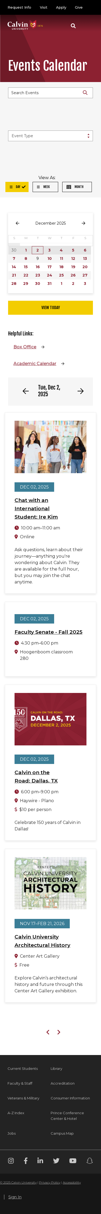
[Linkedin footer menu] (40, 1161)
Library (56, 1068)
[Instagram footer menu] (11, 1161)
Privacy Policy (49, 1182)
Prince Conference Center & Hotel (67, 1116)
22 (25, 275)
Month (75, 187)
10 (49, 258)
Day (15, 187)
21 (14, 275)
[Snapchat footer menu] (89, 1161)
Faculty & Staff (20, 1083)
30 (37, 283)
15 (26, 266)
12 (73, 258)
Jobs (12, 1133)
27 (85, 275)
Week (43, 187)
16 (38, 266)
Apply (61, 7)
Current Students (23, 1068)
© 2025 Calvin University (18, 1182)
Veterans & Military (23, 1098)
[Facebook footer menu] (26, 1161)
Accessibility (72, 1182)
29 (25, 283)
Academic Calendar (34, 363)
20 (85, 266)
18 (61, 266)
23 (37, 275)
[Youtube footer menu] (72, 1161)
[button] (73, 25)
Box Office (24, 346)
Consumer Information (70, 1098)
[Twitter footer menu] (56, 1161)
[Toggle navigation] (87, 26)
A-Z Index (16, 1113)
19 (73, 266)
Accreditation (63, 1083)
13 (85, 258)
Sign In (15, 1197)
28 (13, 283)
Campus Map (62, 1133)
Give (79, 7)
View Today (50, 307)
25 (61, 275)
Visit (43, 7)
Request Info (19, 7)
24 (49, 275)
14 (14, 266)
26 (73, 275)
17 (49, 266)
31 (49, 283)
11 (61, 258)
